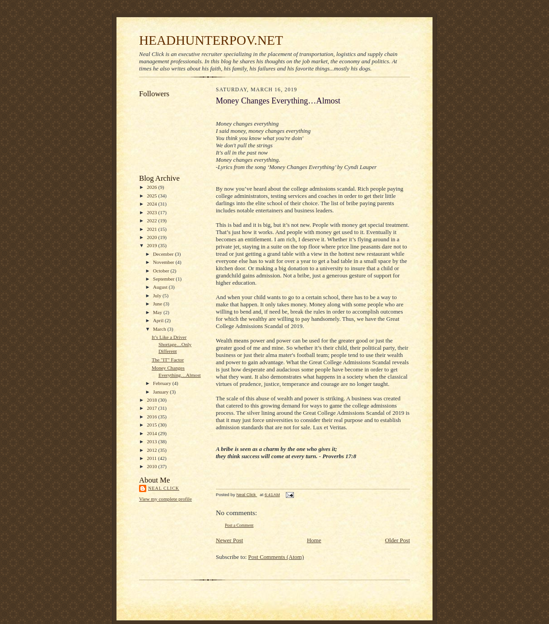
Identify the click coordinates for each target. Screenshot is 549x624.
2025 (152, 195)
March (160, 329)
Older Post (397, 540)
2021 (152, 229)
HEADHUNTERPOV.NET (211, 40)
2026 (152, 187)
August (161, 287)
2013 (152, 441)
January (161, 391)
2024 (152, 203)
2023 (152, 212)
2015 (152, 424)
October (162, 270)
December (164, 254)
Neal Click (163, 488)
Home (314, 540)
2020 (152, 237)
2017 (152, 408)
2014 (152, 433)
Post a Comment (239, 525)
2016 (152, 416)
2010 (152, 466)
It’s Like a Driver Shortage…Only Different (171, 344)
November (164, 262)
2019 (152, 245)
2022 (152, 220)
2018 (152, 400)
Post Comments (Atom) (276, 557)
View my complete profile (165, 499)
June (158, 303)
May (158, 312)
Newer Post (229, 540)
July (158, 295)
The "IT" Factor (168, 359)
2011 (152, 458)
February (162, 383)
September (164, 279)
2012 (152, 450)
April (159, 320)
